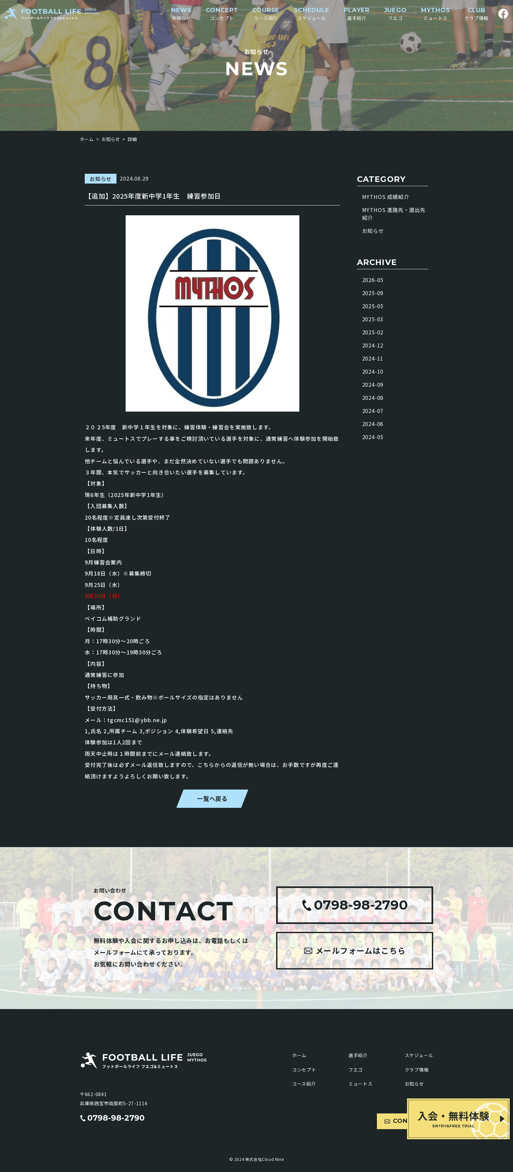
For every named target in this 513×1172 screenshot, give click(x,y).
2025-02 (373, 332)
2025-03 (373, 319)
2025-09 (373, 293)
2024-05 (373, 437)
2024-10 (373, 371)
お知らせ (373, 231)
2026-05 (373, 280)
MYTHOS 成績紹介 (385, 197)
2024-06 (373, 424)
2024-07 (373, 411)
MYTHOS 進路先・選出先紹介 (394, 214)
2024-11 (373, 358)
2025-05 (373, 306)
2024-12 (373, 345)
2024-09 (373, 384)
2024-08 (373, 397)
